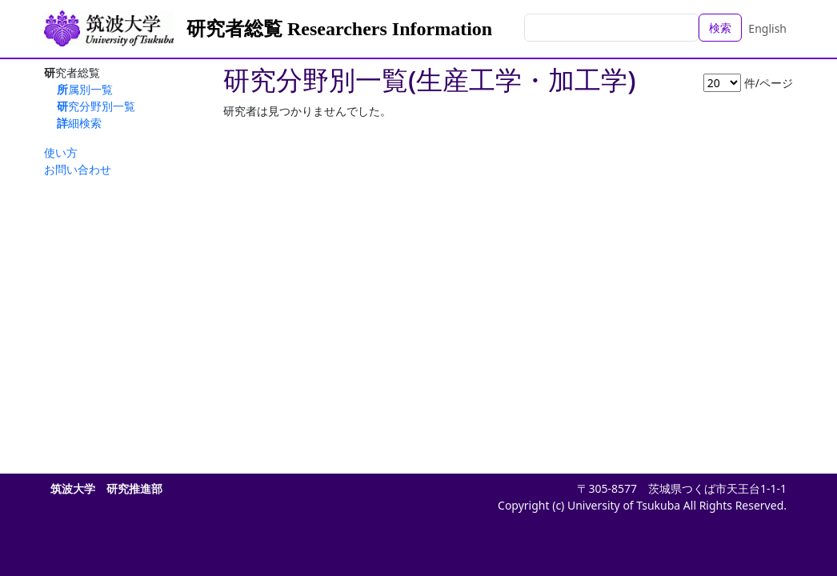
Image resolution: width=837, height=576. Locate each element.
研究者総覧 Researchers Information (339, 28)
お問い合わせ (77, 169)
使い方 (61, 152)
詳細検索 (79, 122)
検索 (720, 27)
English (767, 28)
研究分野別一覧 (96, 106)
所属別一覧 (85, 89)
